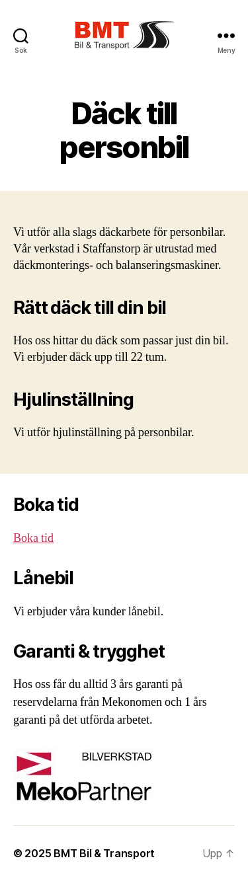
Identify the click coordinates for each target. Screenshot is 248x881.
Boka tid (33, 538)
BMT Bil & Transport (104, 853)
